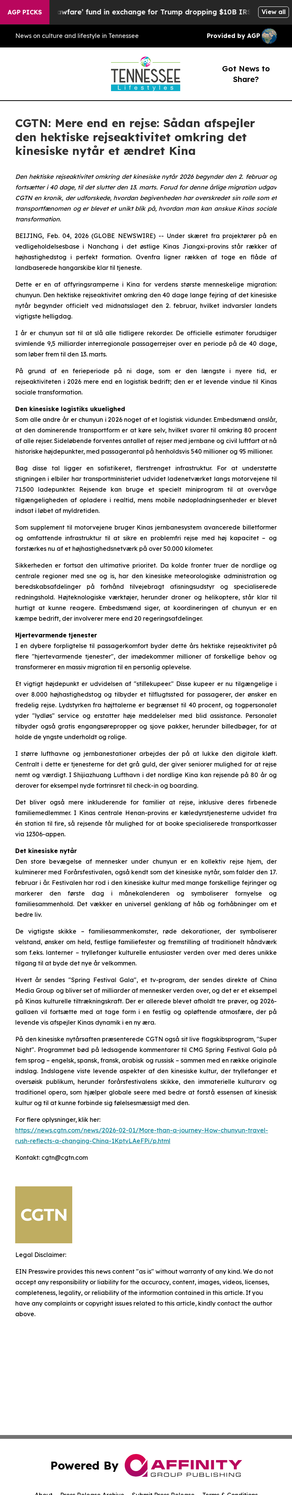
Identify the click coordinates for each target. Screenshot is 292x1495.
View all (274, 12)
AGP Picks (25, 12)
